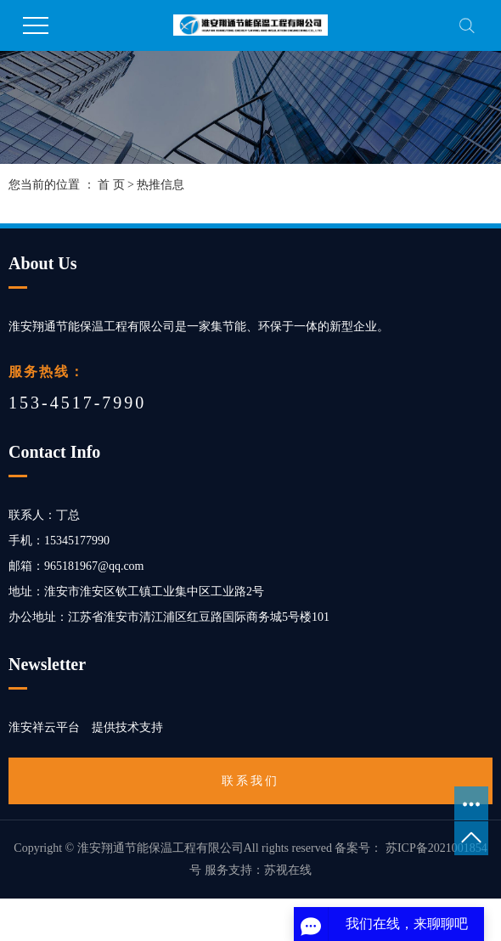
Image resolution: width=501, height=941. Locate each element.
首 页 (111, 184)
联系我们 (250, 781)
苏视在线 (288, 870)
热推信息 (160, 184)
